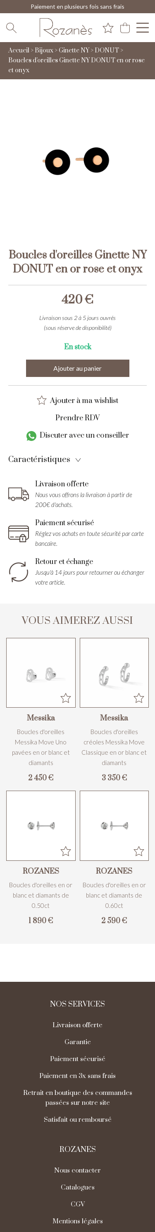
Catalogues (78, 1187)
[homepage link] (65, 28)
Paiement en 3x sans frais (77, 1076)
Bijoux (44, 50)
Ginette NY (74, 50)
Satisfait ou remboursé (78, 1120)
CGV (78, 1204)
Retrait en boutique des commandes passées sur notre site (77, 1098)
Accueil (18, 50)
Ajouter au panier (77, 368)
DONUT (107, 50)
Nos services (77, 1004)
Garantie (77, 1042)
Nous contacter (77, 1170)
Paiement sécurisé (77, 1059)
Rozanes (78, 1149)
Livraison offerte (77, 1025)
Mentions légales (77, 1221)
